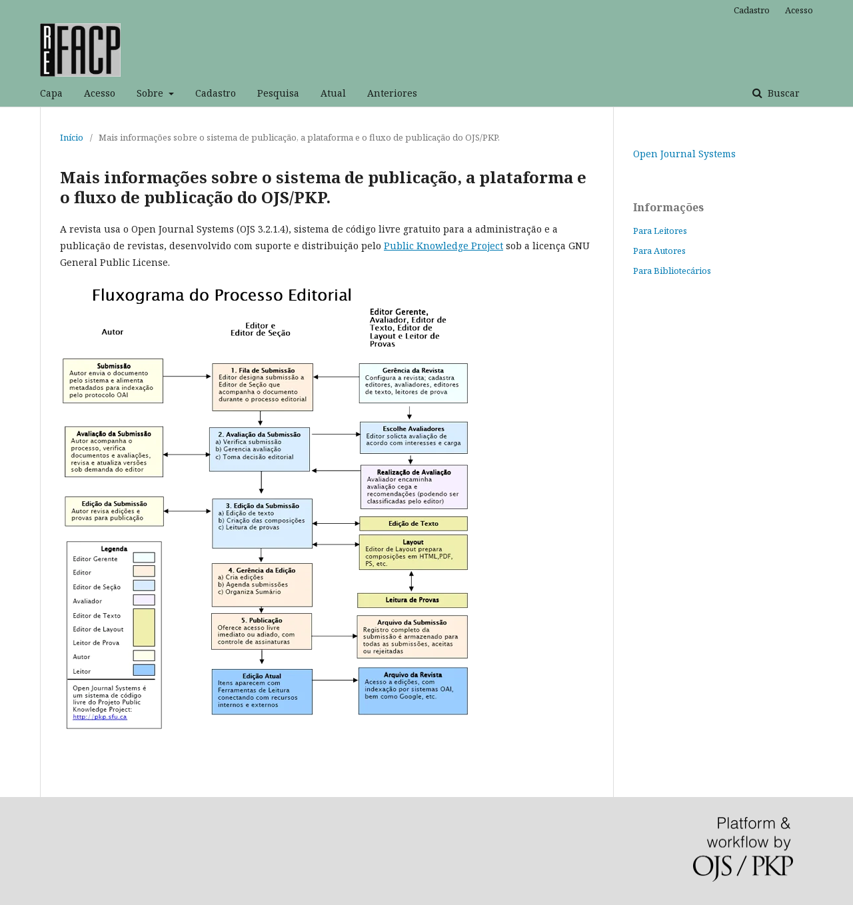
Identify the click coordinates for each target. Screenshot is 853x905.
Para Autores (659, 251)
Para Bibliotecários (672, 271)
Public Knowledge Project (443, 245)
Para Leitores (660, 231)
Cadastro (215, 93)
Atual (333, 93)
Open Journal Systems (684, 153)
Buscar (782, 93)
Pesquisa (278, 93)
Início (71, 137)
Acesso (99, 93)
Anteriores (392, 93)
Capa (51, 93)
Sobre (151, 93)
